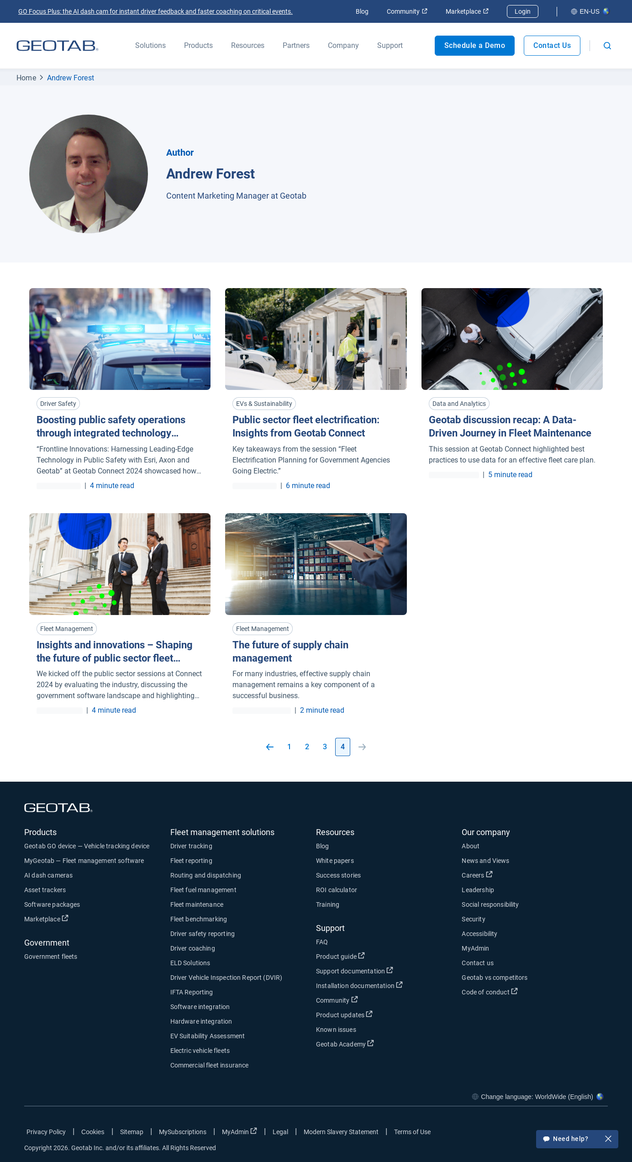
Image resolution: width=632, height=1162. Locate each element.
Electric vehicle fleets (200, 1050)
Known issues (336, 1029)
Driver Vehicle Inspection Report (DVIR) (226, 977)
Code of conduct (489, 992)
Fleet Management (66, 628)
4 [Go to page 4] (343, 746)
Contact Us (552, 45)
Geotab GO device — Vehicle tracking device (86, 846)
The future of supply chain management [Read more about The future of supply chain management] (290, 651)
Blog (362, 11)
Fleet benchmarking (198, 919)
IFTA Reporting (191, 992)
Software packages (52, 904)
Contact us (478, 963)
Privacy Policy (46, 1132)
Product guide (340, 956)
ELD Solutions (190, 963)
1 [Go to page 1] (289, 746)
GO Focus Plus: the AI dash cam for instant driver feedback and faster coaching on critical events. (155, 11)
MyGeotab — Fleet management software (84, 860)
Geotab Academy (345, 1044)
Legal (280, 1132)
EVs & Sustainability (264, 403)
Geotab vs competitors (494, 977)
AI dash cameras (48, 875)
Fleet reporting (191, 860)
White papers (335, 860)
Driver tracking (191, 846)
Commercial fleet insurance (209, 1065)
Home (26, 78)
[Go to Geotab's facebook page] (528, 1134)
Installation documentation (359, 985)
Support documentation (354, 971)
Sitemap (131, 1132)
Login (523, 11)
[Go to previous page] (270, 747)
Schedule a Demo (475, 45)
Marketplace (467, 11)
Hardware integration (201, 1021)
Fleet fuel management (203, 890)
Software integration (200, 1006)
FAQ (322, 942)
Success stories (338, 875)
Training (327, 904)
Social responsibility (490, 904)
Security (473, 919)
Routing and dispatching (205, 875)
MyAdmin (475, 948)
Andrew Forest (70, 78)
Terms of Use (412, 1132)
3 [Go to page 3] (325, 746)
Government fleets (51, 956)
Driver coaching (192, 948)
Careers (477, 875)
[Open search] (607, 45)
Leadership (478, 890)
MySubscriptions (182, 1132)
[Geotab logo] (57, 45)
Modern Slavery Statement (341, 1132)
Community (407, 11)
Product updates (344, 1014)
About (470, 846)
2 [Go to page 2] (307, 746)
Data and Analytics (459, 403)
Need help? (577, 1139)
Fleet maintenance (197, 904)
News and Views (485, 860)
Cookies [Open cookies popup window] (93, 1132)
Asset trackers (45, 890)
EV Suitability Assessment (207, 1036)
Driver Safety (58, 403)
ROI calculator (336, 890)
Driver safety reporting (202, 933)
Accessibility (479, 933)
